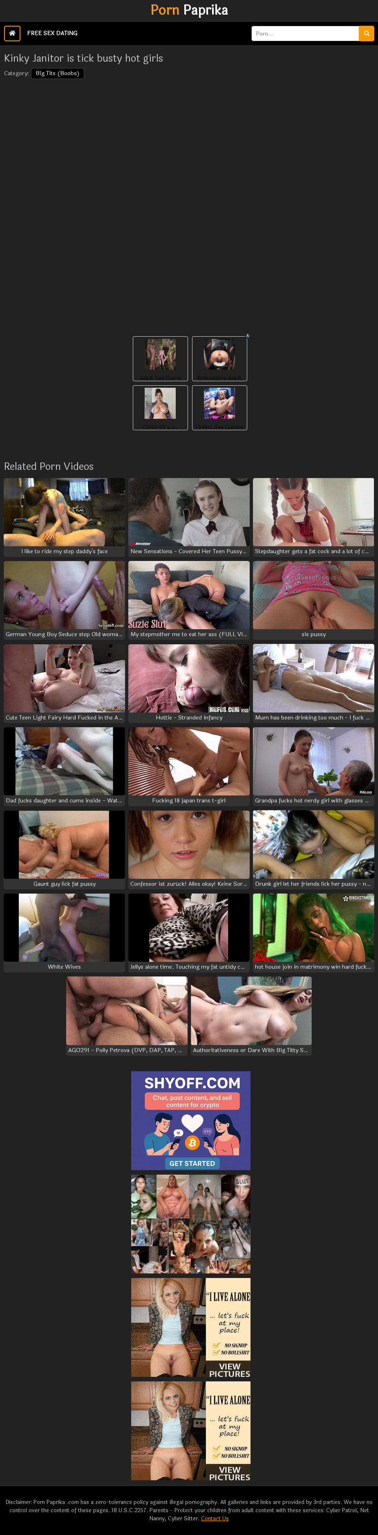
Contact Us (215, 1519)
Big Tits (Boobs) (58, 73)
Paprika (189, 10)
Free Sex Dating (52, 33)
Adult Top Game (160, 378)
